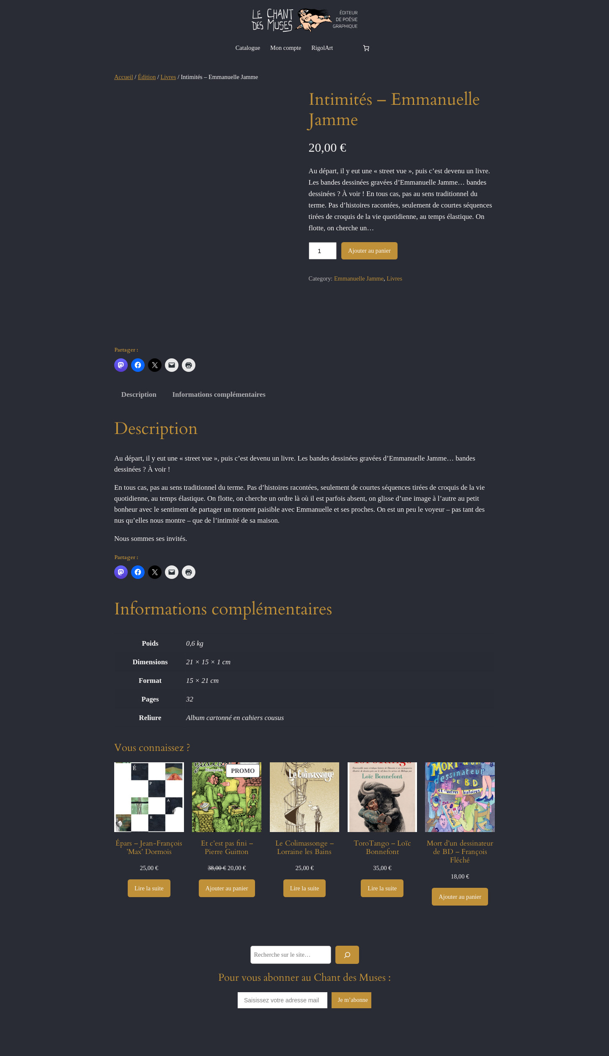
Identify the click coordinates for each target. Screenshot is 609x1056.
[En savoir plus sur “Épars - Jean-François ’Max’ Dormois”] (149, 913)
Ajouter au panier (369, 250)
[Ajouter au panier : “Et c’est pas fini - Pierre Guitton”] (227, 913)
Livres (168, 77)
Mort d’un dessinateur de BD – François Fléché (460, 876)
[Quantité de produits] (323, 251)
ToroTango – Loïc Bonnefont (382, 872)
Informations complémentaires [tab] (219, 419)
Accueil (123, 77)
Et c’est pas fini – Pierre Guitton (227, 872)
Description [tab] (138, 419)
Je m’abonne (353, 1025)
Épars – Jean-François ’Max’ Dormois (148, 872)
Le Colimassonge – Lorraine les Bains (304, 872)
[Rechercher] (347, 979)
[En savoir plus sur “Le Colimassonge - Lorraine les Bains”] (304, 913)
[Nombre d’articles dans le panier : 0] (365, 47)
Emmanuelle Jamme (359, 278)
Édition (147, 77)
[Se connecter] (347, 48)
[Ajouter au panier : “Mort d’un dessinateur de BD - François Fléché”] (460, 921)
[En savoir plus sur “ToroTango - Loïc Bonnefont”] (382, 913)
